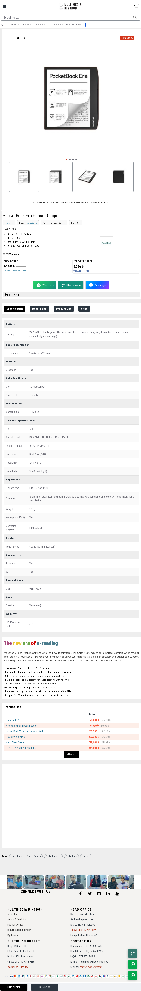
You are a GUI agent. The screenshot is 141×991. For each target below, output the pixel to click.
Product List (63, 308)
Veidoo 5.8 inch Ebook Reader (21, 725)
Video (84, 308)
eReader (86, 856)
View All (71, 754)
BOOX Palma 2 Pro (15, 736)
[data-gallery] (16, 882)
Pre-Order (13, 987)
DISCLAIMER (13, 294)
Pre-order (9, 222)
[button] (66, 159)
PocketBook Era (53, 856)
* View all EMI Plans (81, 271)
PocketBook (40, 24)
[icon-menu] (80, 893)
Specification (14, 308)
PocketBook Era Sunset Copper (26, 856)
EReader (27, 24)
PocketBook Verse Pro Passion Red (24, 731)
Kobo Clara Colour (15, 742)
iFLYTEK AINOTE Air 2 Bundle (21, 747)
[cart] (136, 6)
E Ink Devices (13, 24)
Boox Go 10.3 (12, 720)
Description (39, 308)
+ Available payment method (15, 271)
